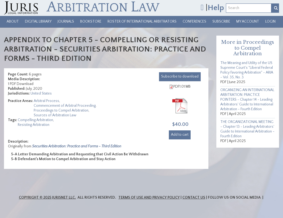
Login (270, 21)
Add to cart (179, 134)
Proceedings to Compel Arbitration (61, 110)
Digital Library (38, 21)
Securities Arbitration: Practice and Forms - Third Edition (76, 146)
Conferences (194, 21)
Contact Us (193, 197)
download (180, 76)
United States (41, 93)
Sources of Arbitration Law (55, 115)
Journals (66, 21)
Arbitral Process (46, 101)
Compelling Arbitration (35, 120)
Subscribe (221, 21)
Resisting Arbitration (33, 125)
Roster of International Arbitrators (142, 21)
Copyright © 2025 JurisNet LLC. (47, 197)
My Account (247, 21)
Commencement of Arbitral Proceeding (65, 106)
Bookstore (90, 21)
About (13, 21)
